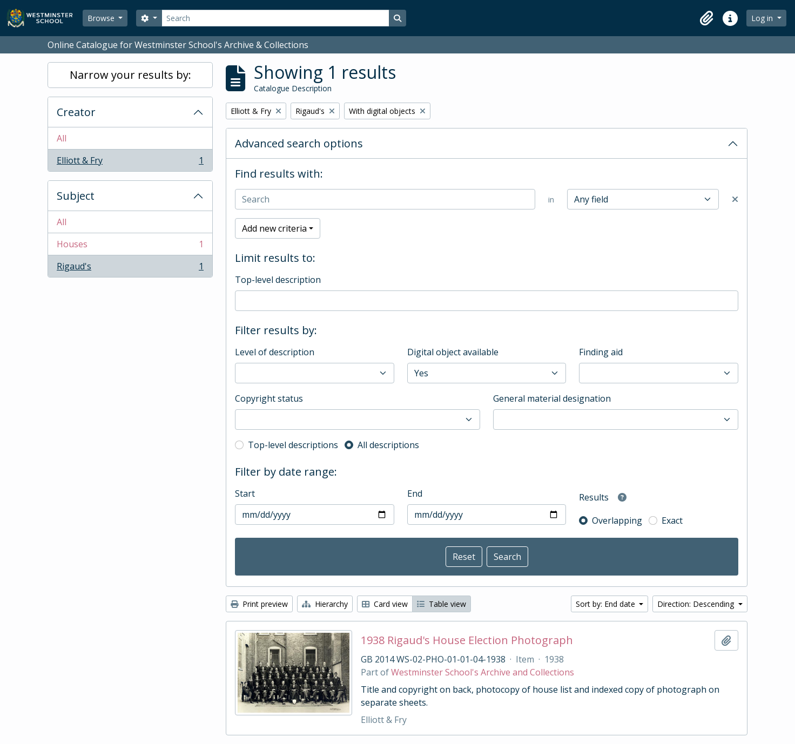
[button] (706, 18)
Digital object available (452, 352)
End (414, 493)
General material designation (552, 398)
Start (245, 493)
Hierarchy (325, 604)
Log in (763, 18)
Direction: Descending (696, 604)
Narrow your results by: (130, 74)
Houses (130, 246)
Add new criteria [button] (274, 228)
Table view (441, 604)
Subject (76, 195)
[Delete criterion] (735, 199)
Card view (385, 604)
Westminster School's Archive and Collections (482, 672)
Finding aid (601, 352)
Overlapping (617, 520)
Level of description (274, 352)
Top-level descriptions (293, 445)
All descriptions (388, 445)
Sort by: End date (606, 604)
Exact (672, 520)
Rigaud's (130, 268)
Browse (102, 18)
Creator (76, 112)
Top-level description (278, 280)
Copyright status (269, 398)
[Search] (275, 18)
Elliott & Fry (130, 162)
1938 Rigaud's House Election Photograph (467, 640)
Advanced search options (299, 143)
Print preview (259, 604)
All (61, 138)
